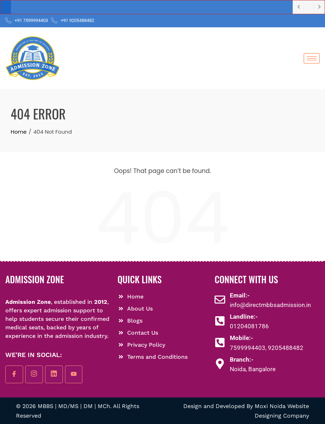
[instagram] (34, 374)
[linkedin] (54, 374)
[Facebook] (14, 374)
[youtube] (74, 374)
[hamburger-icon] (312, 58)
